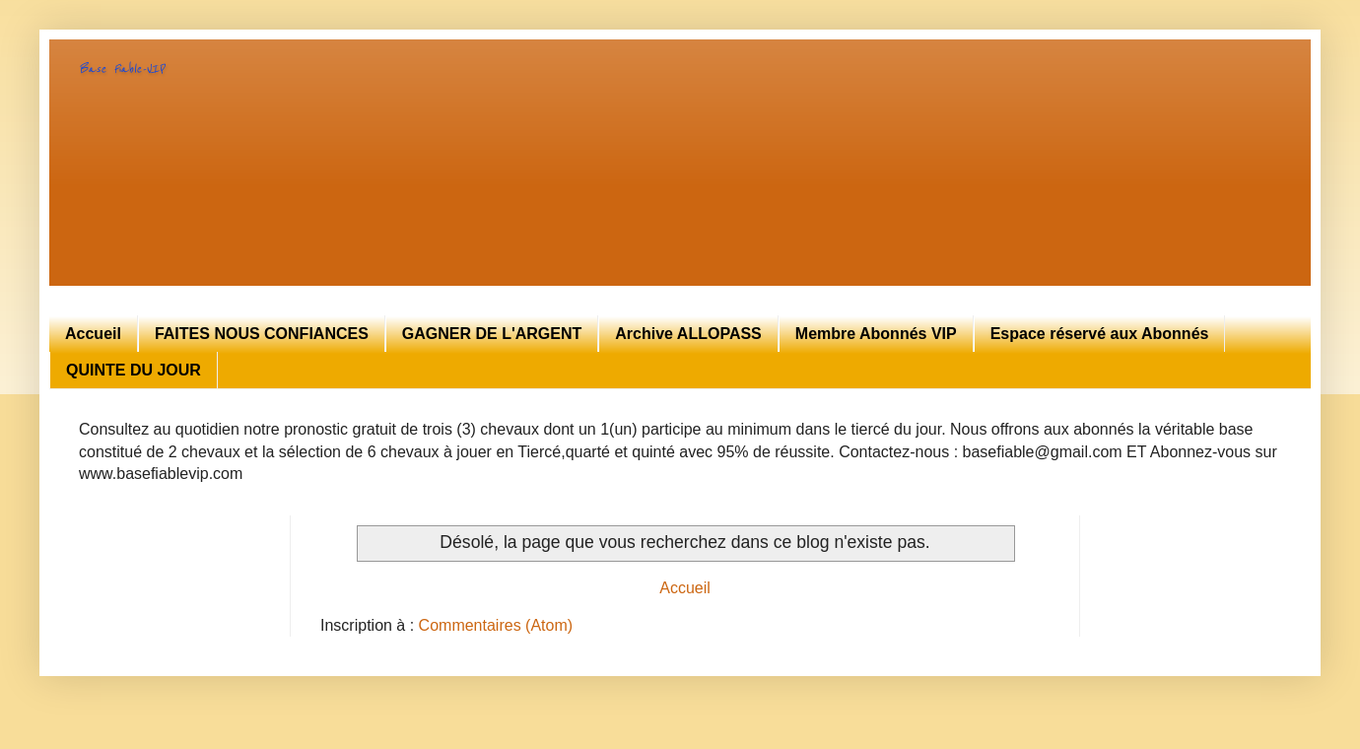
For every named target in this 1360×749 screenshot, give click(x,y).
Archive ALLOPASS (688, 333)
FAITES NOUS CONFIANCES (262, 333)
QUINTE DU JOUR (133, 370)
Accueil (93, 333)
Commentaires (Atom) (496, 625)
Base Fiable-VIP (122, 69)
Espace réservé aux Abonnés (1099, 333)
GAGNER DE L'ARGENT (491, 333)
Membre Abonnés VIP (876, 333)
